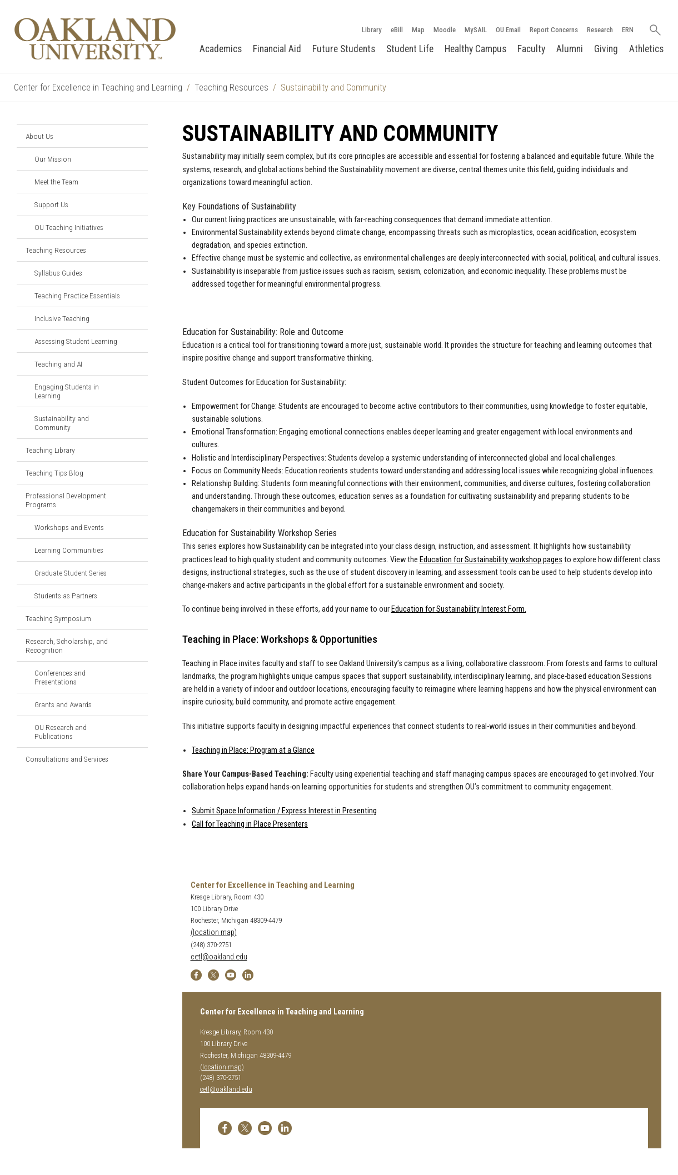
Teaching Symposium (58, 618)
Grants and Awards (63, 704)
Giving (606, 48)
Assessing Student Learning (75, 341)
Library (372, 30)
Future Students (343, 48)
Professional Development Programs (66, 500)
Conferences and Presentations (60, 677)
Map (418, 30)
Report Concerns (554, 30)
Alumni (569, 48)
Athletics (646, 48)
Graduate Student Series (70, 572)
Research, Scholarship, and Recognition (67, 645)
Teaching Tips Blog (54, 472)
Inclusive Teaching (61, 318)
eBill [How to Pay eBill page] (397, 30)
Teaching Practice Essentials (77, 295)
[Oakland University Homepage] (95, 38)
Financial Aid (277, 48)
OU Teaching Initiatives (68, 227)
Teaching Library (50, 450)
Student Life (409, 48)
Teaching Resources (231, 87)
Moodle (444, 30)
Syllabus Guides (58, 272)
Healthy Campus (475, 48)
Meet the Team (56, 181)
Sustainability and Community (61, 423)
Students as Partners (65, 595)
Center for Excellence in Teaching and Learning (98, 87)
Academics (221, 48)
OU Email (508, 30)
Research (600, 30)
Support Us (51, 204)
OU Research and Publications (60, 732)
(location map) (214, 932)
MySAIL (476, 30)
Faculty (531, 48)
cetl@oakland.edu (219, 957)
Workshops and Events (69, 527)
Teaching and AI (58, 363)
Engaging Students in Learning (66, 391)
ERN (628, 30)
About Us (39, 136)
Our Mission (52, 158)
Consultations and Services (67, 758)
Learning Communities (68, 550)
